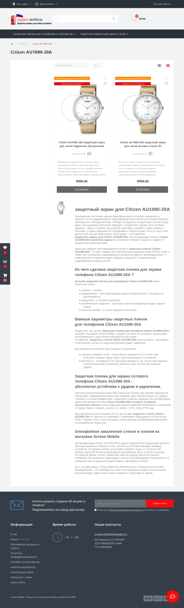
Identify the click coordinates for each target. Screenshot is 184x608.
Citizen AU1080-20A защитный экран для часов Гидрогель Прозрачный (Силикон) (82, 146)
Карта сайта (18, 582)
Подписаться (159, 503)
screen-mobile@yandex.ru (111, 534)
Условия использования (25, 562)
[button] (22, 4)
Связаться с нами (21, 577)
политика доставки (22, 572)
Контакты (19, 51)
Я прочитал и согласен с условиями (133, 509)
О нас (152, 42)
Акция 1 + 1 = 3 (19, 539)
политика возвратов (23, 567)
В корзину (82, 189)
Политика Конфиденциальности (127, 509)
